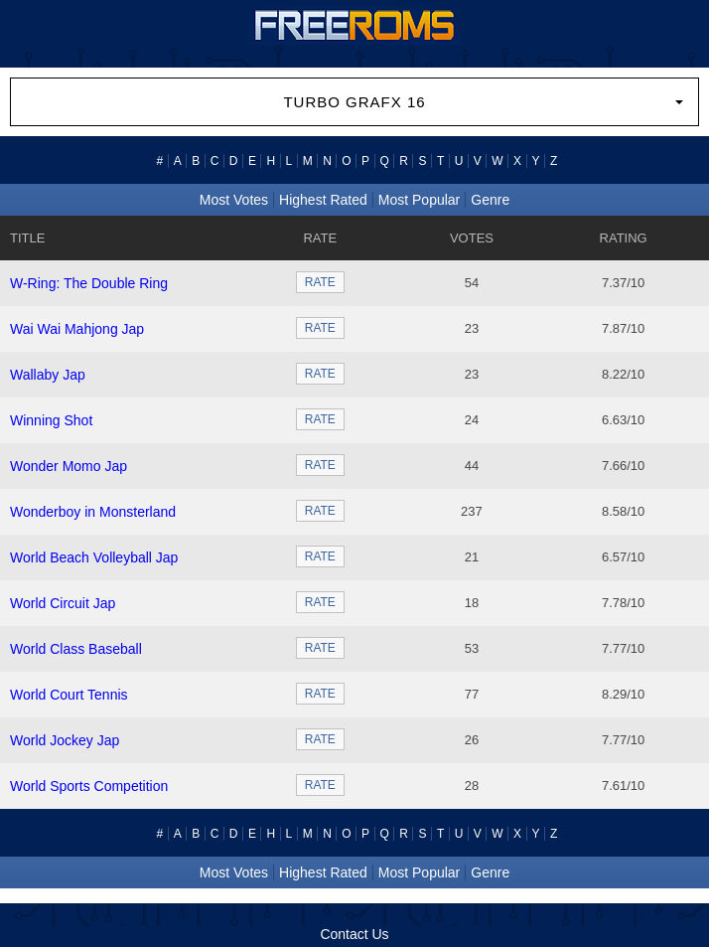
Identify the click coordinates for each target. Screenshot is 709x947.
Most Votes (234, 200)
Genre (490, 200)
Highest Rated (323, 200)
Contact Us (354, 934)
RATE (320, 282)
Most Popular (419, 200)
